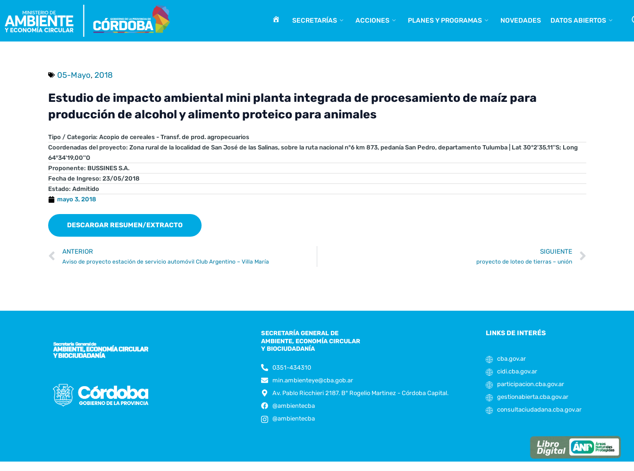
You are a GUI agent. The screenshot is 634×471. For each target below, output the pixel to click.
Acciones (375, 21)
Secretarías (317, 21)
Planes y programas (448, 21)
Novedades (520, 21)
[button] (125, 225)
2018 (103, 75)
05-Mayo (74, 75)
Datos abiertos (581, 21)
